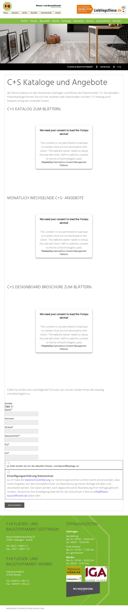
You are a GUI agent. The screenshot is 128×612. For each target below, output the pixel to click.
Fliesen (33, 21)
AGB (42, 608)
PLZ (10, 444)
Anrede (8, 403)
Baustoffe (45, 21)
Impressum (11, 608)
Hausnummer (12, 435)
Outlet (24, 21)
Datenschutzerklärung (37, 480)
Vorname (9, 418)
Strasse (10, 427)
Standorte (78, 21)
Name (10, 409)
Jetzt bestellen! (14, 505)
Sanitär (55, 21)
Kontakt (117, 21)
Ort (10, 453)
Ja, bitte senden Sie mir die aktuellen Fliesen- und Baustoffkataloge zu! (43, 466)
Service (90, 21)
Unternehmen (103, 21)
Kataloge (66, 21)
